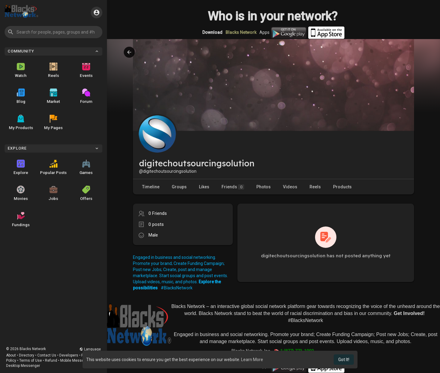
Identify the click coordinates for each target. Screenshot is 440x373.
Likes (204, 186)
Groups (179, 186)
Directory (26, 355)
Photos (263, 186)
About (11, 355)
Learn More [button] (252, 359)
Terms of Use (30, 360)
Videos (290, 186)
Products (342, 186)
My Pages (53, 122)
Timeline (151, 186)
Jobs (53, 193)
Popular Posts (53, 167)
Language (90, 349)
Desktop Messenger (23, 366)
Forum (86, 96)
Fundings (21, 219)
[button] (53, 32)
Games (86, 167)
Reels (53, 70)
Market (53, 96)
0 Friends (157, 213)
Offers (86, 193)
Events (86, 70)
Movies (21, 193)
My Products (21, 122)
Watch (21, 70)
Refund (51, 360)
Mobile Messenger (75, 360)
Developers (68, 355)
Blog (20, 96)
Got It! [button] (343, 359)
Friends (233, 187)
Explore (20, 167)
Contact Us (46, 355)
